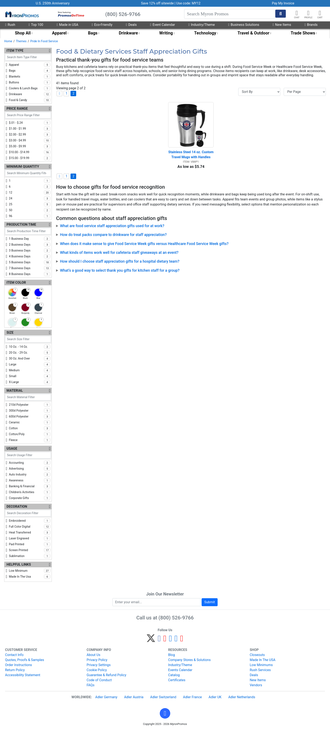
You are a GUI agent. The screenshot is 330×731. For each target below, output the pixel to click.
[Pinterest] (165, 640)
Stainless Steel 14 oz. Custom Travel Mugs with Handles (191, 154)
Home (8, 41)
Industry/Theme (201, 25)
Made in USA (67, 25)
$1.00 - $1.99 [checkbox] (29, 128)
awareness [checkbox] (29, 480)
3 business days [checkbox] (29, 250)
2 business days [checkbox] (29, 244)
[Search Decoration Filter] (28, 513)
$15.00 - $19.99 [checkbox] (29, 158)
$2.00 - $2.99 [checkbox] (29, 134)
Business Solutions (243, 25)
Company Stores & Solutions (189, 660)
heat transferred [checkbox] (29, 532)
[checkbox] (12, 292)
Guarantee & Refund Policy (106, 675)
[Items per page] (305, 92)
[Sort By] (259, 92)
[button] (308, 13)
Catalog (174, 675)
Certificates (176, 680)
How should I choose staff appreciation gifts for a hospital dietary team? (119, 261)
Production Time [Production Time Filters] (21, 225)
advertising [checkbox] (29, 468)
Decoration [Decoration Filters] (17, 506)
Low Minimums (261, 665)
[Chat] (297, 13)
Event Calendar (162, 25)
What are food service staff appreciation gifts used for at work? (112, 226)
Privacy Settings (99, 665)
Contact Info (14, 655)
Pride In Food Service (44, 41)
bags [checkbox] (29, 70)
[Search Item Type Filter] (28, 57)
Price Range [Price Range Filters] (17, 109)
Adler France (192, 697)
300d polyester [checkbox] (29, 410)
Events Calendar (180, 670)
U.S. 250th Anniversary (53, 3)
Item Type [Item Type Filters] (15, 51)
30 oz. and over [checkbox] (29, 358)
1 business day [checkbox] (29, 239)
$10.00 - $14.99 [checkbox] (29, 152)
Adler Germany (106, 697)
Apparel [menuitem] (59, 33)
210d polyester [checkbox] (29, 405)
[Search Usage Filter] (28, 455)
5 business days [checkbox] (29, 262)
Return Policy (15, 670)
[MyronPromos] (21, 14)
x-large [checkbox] (29, 382)
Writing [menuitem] (166, 33)
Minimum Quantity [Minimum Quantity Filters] (23, 167)
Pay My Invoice (283, 3)
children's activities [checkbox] (29, 492)
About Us (93, 655)
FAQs (90, 685)
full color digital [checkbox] (29, 526)
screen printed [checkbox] (29, 550)
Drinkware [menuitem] (128, 33)
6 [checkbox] (29, 186)
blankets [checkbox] (29, 76)
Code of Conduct (99, 680)
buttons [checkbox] (29, 82)
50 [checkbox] (29, 210)
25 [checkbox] (29, 204)
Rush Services (260, 670)
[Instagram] (170, 640)
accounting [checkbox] (29, 463)
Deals (131, 25)
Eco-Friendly (102, 25)
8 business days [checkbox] (29, 274)
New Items (282, 25)
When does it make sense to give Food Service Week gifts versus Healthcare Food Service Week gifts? (144, 244)
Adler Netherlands (241, 697)
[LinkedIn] (176, 640)
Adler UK (215, 697)
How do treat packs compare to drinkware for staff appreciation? (113, 235)
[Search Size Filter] (28, 339)
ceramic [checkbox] (29, 422)
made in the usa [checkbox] (29, 576)
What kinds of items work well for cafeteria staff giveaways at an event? (119, 252)
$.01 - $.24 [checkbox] (29, 123)
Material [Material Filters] (15, 391)
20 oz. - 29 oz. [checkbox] (29, 352)
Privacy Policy (97, 660)
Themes (21, 41)
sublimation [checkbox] (29, 556)
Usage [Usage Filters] (12, 448)
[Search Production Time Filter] (28, 231)
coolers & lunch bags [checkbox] (29, 88)
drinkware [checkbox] (29, 94)
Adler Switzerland (163, 697)
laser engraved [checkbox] (29, 538)
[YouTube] (182, 640)
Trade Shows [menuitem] (303, 33)
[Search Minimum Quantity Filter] (28, 173)
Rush (10, 25)
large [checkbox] (29, 364)
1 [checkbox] (29, 181)
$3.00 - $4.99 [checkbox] (29, 140)
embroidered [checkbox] (29, 521)
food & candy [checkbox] (29, 100)
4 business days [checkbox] (29, 256)
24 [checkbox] (29, 198)
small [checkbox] (29, 376)
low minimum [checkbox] (29, 571)
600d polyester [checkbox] (29, 416)
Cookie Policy (97, 670)
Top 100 (36, 25)
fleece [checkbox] (29, 440)
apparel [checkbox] (29, 65)
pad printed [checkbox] (29, 544)
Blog (171, 655)
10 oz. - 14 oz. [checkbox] (29, 347)
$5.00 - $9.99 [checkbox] (29, 146)
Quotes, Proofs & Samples (24, 660)
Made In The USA (262, 660)
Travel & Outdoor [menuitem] (253, 33)
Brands (311, 25)
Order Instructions (18, 665)
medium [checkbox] (29, 370)
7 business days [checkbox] (29, 268)
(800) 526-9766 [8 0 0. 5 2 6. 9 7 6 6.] (176, 618)
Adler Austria (134, 697)
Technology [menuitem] (205, 33)
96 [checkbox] (29, 216)
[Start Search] (280, 14)
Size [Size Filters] (10, 333)
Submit (209, 602)
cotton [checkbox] (29, 428)
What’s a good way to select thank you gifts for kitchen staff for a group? (120, 270)
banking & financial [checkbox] (29, 486)
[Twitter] (150, 640)
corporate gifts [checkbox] (29, 498)
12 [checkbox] (29, 192)
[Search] (229, 14)
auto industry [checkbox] (29, 474)
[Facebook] (159, 640)
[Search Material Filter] (28, 397)
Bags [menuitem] (92, 33)
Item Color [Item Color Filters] (16, 282)
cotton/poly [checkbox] (29, 434)
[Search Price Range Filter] (28, 115)
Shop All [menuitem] (23, 33)
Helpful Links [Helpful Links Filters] (19, 564)
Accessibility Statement (22, 675)
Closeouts (257, 655)
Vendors (256, 685)
